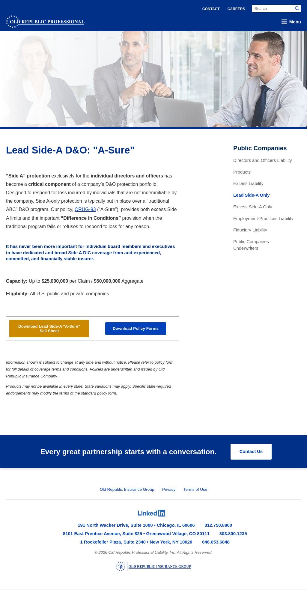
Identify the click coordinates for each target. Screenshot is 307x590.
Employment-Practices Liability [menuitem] (263, 218)
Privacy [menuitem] (168, 490)
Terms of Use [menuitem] (195, 490)
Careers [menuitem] (236, 9)
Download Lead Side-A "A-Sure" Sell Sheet (49, 329)
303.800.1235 (233, 534)
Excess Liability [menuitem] (248, 183)
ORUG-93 (85, 209)
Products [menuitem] (242, 172)
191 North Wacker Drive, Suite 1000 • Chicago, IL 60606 (136, 526)
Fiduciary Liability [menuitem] (250, 230)
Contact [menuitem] (211, 9)
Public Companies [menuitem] (260, 148)
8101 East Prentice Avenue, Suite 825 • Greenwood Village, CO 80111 (136, 534)
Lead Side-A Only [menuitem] (251, 195)
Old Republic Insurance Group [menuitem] (127, 490)
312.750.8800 (218, 526)
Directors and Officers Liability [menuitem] (262, 160)
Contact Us (251, 452)
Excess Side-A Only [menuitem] (252, 206)
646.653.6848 (216, 543)
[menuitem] (152, 514)
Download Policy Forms (135, 329)
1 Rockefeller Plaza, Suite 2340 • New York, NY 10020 (136, 543)
